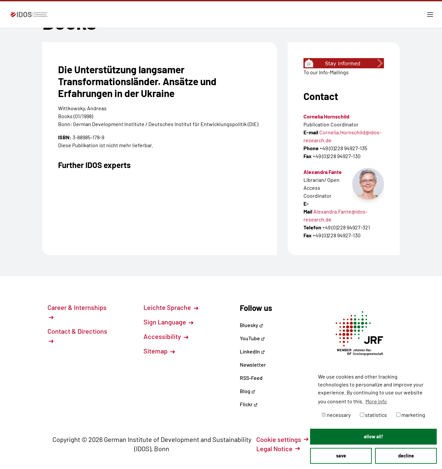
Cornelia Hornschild (326, 116)
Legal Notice (278, 448)
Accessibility (165, 336)
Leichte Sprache (170, 307)
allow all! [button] (373, 436)
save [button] (341, 455)
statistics (373, 415)
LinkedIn (252, 351)
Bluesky (251, 325)
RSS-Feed (251, 378)
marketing (410, 415)
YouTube (252, 338)
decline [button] (406, 455)
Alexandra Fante (322, 172)
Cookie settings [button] (282, 439)
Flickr (249, 404)
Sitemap (159, 351)
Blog (247, 391)
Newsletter (253, 364)
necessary (336, 415)
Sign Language (168, 322)
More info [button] (376, 401)
